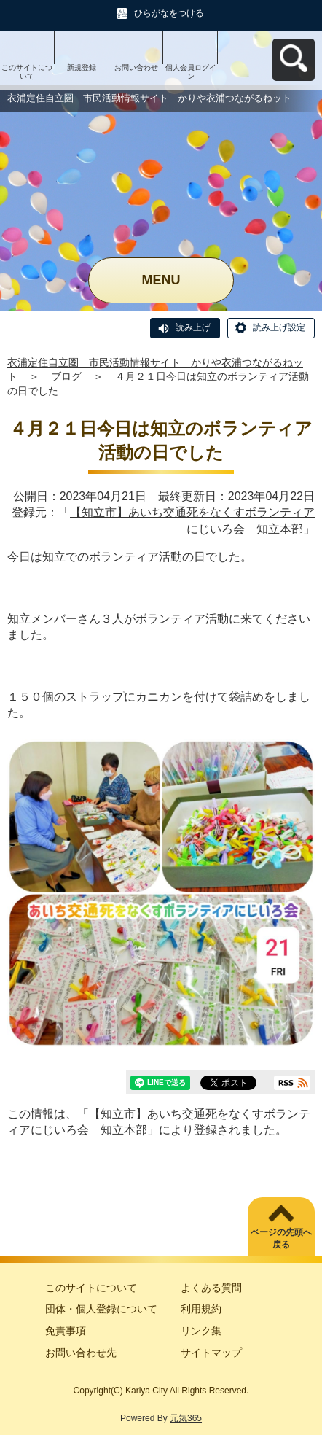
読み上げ (193, 327)
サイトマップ (211, 1352)
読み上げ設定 (279, 327)
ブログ (66, 376)
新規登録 (81, 67)
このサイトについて (26, 71)
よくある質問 (211, 1288)
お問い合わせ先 (81, 1352)
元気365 (186, 1418)
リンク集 (201, 1331)
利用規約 (201, 1309)
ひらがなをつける (169, 13)
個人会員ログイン (190, 71)
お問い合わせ (136, 67)
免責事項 (65, 1331)
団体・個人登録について (101, 1309)
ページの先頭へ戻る (281, 1238)
